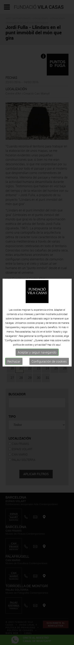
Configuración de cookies (49, 361)
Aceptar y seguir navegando (37, 352)
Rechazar (13, 361)
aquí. (58, 344)
